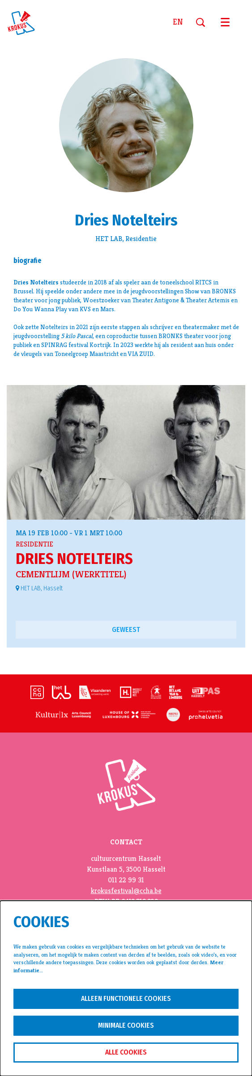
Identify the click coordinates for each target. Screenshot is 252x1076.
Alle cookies (126, 1052)
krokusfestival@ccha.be (126, 890)
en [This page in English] (178, 22)
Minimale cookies (126, 1025)
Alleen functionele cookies (126, 998)
